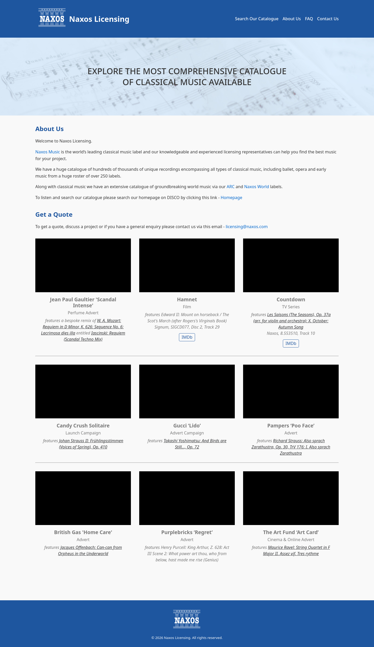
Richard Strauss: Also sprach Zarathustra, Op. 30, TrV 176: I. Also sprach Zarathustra (291, 447)
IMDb (187, 337)
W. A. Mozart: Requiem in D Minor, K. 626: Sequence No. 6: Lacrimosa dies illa (82, 327)
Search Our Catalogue (256, 19)
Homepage (231, 197)
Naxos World (256, 186)
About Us (292, 19)
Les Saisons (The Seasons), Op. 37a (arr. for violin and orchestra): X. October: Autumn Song (292, 321)
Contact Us (328, 19)
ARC (231, 186)
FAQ (309, 19)
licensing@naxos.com (247, 226)
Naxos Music (47, 152)
